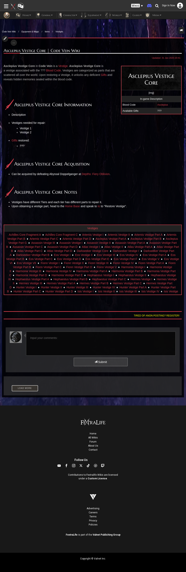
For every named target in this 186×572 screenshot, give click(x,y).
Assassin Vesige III (43, 242)
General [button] (44, 15)
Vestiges (59, 32)
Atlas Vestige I (91, 246)
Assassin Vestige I (71, 242)
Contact (93, 449)
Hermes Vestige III (30, 283)
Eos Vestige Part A (154, 255)
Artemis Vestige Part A (148, 234)
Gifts (104, 74)
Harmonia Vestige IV (59, 271)
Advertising (93, 508)
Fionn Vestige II (74, 263)
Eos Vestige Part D (69, 259)
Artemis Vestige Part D (77, 238)
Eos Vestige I (62, 255)
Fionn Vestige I (50, 263)
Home (93, 433)
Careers (93, 512)
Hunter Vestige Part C (27, 291)
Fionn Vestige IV (123, 263)
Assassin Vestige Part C (28, 246)
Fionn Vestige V (107, 267)
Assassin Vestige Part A (130, 242)
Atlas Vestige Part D (59, 251)
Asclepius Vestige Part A (111, 238)
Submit (101, 362)
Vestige (63, 66)
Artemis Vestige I (92, 234)
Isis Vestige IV (150, 291)
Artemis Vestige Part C (44, 238)
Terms (93, 516)
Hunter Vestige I (26, 287)
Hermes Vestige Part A (61, 283)
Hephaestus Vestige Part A (32, 279)
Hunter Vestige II (51, 287)
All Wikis (93, 437)
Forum (93, 441)
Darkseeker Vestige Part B (32, 255)
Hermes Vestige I (141, 279)
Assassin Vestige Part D (62, 246)
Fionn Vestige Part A (151, 263)
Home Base (72, 206)
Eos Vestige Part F (125, 259)
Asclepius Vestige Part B (146, 238)
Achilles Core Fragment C (61, 234)
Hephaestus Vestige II (132, 275)
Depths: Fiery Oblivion (96, 174)
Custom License (97, 478)
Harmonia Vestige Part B (127, 271)
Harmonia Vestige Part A (91, 271)
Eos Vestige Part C (41, 259)
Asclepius (162, 104)
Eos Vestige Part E (97, 259)
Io (99, 206)
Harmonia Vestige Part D (31, 275)
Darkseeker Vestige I (126, 251)
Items (47, 32)
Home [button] (23, 15)
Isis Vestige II (106, 291)
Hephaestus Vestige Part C (109, 279)
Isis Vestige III (128, 291)
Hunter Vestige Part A (132, 287)
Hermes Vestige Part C (127, 283)
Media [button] (153, 15)
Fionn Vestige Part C (49, 267)
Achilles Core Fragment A (25, 234)
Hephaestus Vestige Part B (70, 279)
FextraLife (72, 534)
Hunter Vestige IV (104, 287)
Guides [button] (134, 15)
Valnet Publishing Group (106, 534)
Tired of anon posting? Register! (157, 315)
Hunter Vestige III (77, 287)
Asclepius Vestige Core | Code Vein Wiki (42, 50)
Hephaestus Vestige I (100, 275)
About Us (93, 445)
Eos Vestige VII (26, 263)
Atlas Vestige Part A (140, 246)
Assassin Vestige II (99, 242)
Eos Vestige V (150, 259)
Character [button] (67, 15)
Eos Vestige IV (129, 255)
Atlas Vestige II (113, 246)
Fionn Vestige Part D (79, 267)
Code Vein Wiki (9, 32)
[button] (137, 5)
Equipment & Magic (30, 32)
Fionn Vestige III (98, 263)
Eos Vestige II (83, 255)
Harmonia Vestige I (133, 267)
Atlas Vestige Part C (30, 251)
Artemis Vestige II (119, 234)
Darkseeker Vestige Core (92, 251)
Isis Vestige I (86, 291)
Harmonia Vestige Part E (67, 275)
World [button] (113, 15)
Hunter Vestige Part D (59, 291)
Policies (93, 524)
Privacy (93, 520)
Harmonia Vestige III (28, 271)
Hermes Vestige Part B (94, 283)
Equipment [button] (91, 15)
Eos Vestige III (106, 255)
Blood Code (53, 70)
